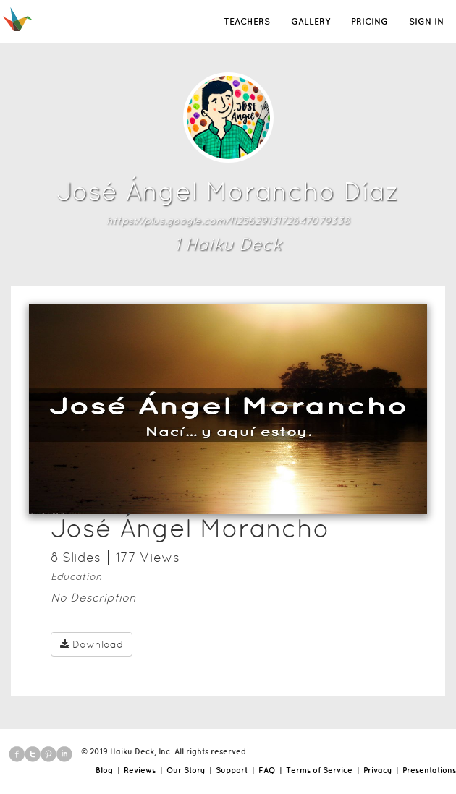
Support (232, 770)
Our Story (185, 770)
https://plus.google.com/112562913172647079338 (228, 220)
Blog (104, 770)
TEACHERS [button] (247, 21)
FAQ (266, 770)
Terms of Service (319, 770)
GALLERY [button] (310, 21)
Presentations (429, 770)
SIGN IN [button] (426, 21)
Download (91, 644)
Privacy (377, 770)
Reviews (140, 770)
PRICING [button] (369, 21)
